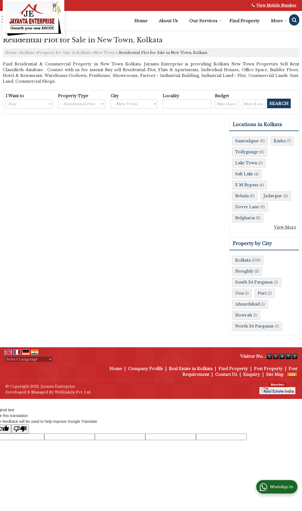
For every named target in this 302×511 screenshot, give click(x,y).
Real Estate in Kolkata (190, 368)
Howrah (243, 315)
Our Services (205, 20)
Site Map (275, 374)
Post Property (268, 368)
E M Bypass (246, 184)
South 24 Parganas (254, 282)
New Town (104, 53)
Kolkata (27, 53)
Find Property (244, 20)
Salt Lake (244, 173)
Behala (242, 195)
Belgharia (245, 217)
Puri (262, 293)
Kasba (280, 140)
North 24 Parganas (254, 326)
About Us (168, 20)
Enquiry (251, 374)
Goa (239, 293)
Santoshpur (247, 140)
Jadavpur (273, 195)
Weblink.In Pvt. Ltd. (73, 392)
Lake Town (246, 162)
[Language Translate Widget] (29, 359)
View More (285, 227)
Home (141, 20)
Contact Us (226, 374)
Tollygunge (246, 151)
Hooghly (244, 271)
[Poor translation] (20, 429)
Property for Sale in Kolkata (64, 53)
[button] (276, 5)
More (279, 20)
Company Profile (145, 368)
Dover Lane (247, 206)
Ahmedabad (247, 304)
